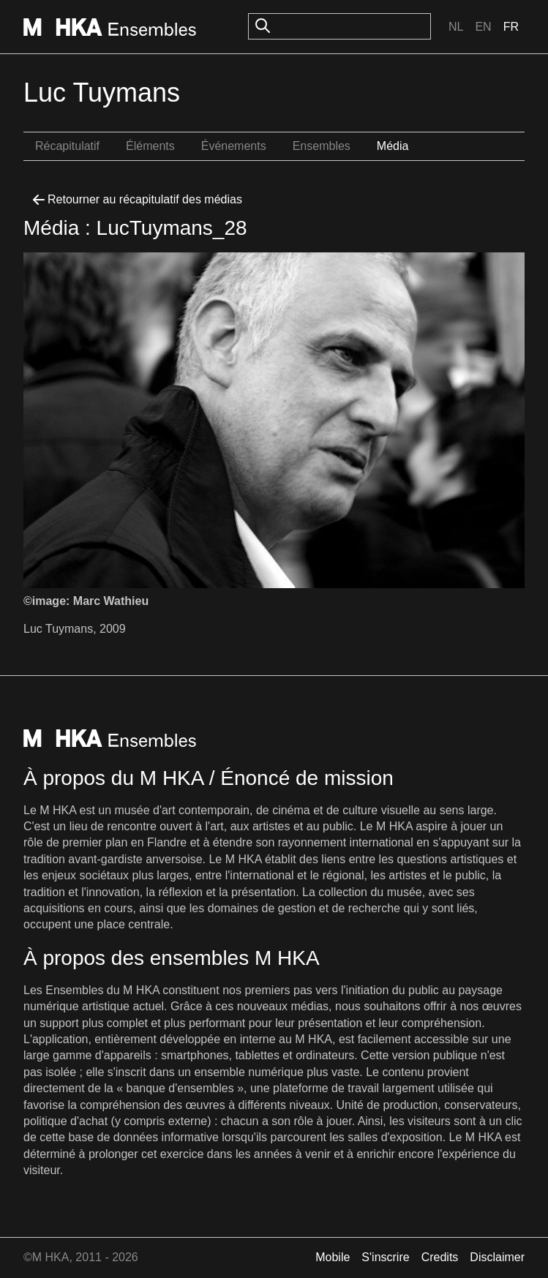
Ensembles (321, 146)
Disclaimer (497, 1257)
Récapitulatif (67, 146)
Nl (455, 26)
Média (393, 146)
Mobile (332, 1257)
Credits (440, 1257)
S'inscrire (385, 1257)
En (483, 26)
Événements (233, 146)
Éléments (150, 146)
